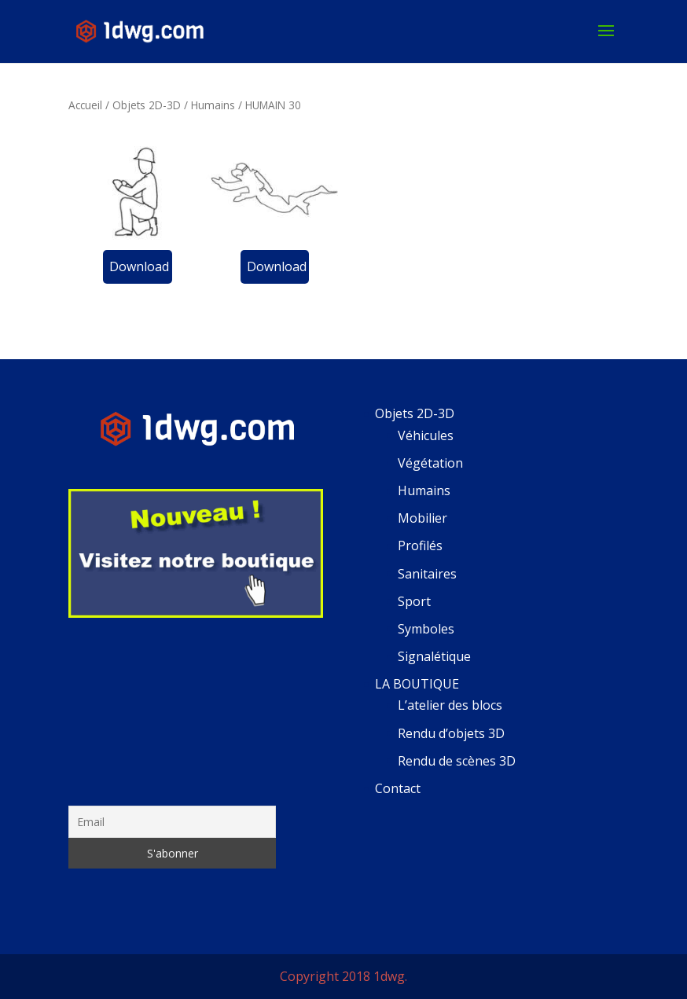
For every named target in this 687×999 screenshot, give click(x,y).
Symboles (426, 628)
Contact (398, 788)
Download (139, 266)
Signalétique (434, 656)
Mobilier (422, 518)
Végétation (430, 463)
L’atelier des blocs (450, 705)
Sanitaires (427, 573)
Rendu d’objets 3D (451, 733)
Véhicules (426, 435)
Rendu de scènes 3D (457, 760)
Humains (213, 104)
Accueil (85, 104)
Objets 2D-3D (146, 104)
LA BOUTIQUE (417, 683)
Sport (414, 601)
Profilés (420, 545)
